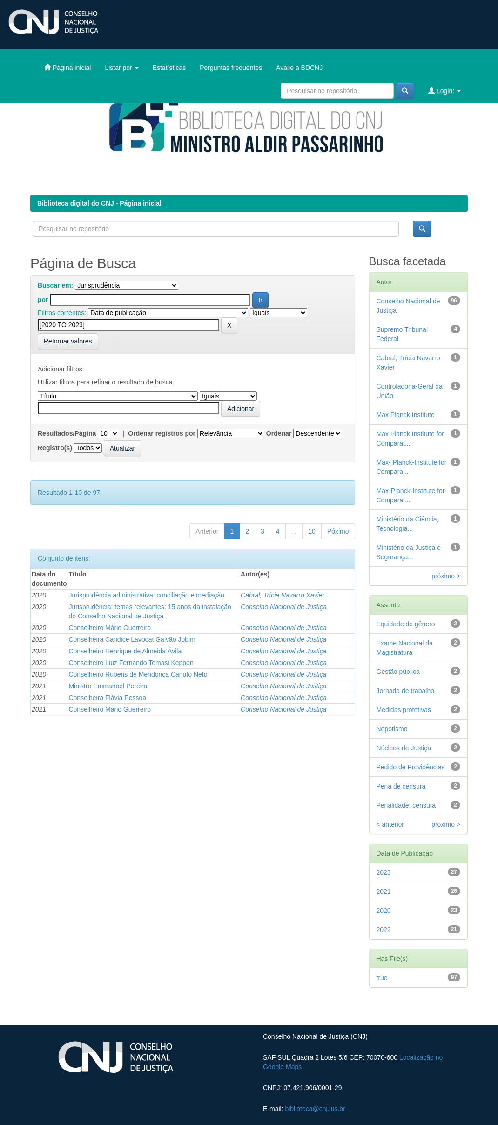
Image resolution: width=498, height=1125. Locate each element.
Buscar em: (55, 285)
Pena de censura (401, 786)
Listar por (121, 67)
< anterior (390, 824)
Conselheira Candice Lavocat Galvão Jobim (131, 639)
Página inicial (67, 67)
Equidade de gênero (406, 624)
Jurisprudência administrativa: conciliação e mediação (146, 595)
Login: (444, 91)
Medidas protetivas (404, 709)
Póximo (338, 531)
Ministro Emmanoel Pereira (107, 686)
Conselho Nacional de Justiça (283, 607)
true (382, 977)
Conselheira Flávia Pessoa (107, 697)
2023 (384, 872)
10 (312, 531)
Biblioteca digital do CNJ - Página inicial (99, 203)
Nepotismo (392, 729)
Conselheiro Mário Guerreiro (109, 627)
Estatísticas (169, 67)
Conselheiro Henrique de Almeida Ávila (125, 651)
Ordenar (278, 433)
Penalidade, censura (406, 805)
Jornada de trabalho (406, 690)
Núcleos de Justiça (404, 748)
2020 (384, 910)
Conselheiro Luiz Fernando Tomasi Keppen (130, 662)
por (43, 299)
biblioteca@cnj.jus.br (315, 1108)
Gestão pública (398, 671)
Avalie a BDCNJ (299, 67)
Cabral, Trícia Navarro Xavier (282, 595)
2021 (384, 891)
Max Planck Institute (406, 414)
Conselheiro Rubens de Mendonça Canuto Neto (137, 674)
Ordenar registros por (161, 433)
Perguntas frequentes (231, 67)
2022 (384, 929)
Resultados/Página (67, 433)
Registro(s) (55, 448)
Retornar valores (68, 341)
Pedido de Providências (411, 767)
